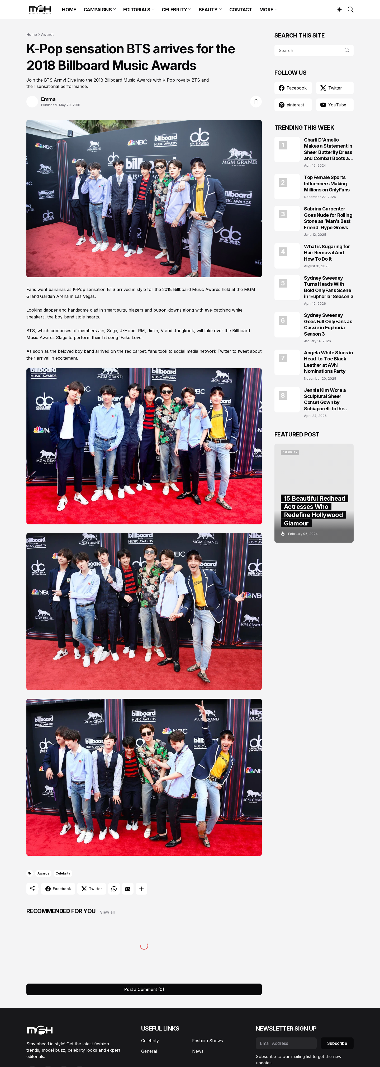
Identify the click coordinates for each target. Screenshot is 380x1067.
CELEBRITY (174, 9)
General (149, 1051)
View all (107, 912)
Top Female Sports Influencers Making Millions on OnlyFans (327, 183)
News (197, 1051)
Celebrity (63, 873)
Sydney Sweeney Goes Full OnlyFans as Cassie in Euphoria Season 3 (328, 324)
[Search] (348, 9)
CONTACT (240, 9)
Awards (48, 34)
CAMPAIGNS (98, 9)
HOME (69, 9)
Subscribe (337, 1043)
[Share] (256, 101)
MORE (266, 9)
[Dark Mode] (336, 9)
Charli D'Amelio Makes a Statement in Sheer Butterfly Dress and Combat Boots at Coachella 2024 (328, 149)
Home (31, 34)
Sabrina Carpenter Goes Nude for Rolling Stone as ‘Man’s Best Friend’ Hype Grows (328, 218)
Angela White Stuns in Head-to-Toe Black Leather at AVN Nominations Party (328, 362)
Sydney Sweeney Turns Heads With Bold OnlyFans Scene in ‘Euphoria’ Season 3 (328, 287)
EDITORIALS (136, 9)
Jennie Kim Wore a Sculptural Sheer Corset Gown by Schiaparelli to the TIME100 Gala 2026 (326, 399)
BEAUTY (208, 9)
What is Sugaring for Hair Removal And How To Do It (327, 253)
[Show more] (141, 889)
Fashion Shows (207, 1040)
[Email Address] (286, 1043)
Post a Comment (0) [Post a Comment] (144, 989)
